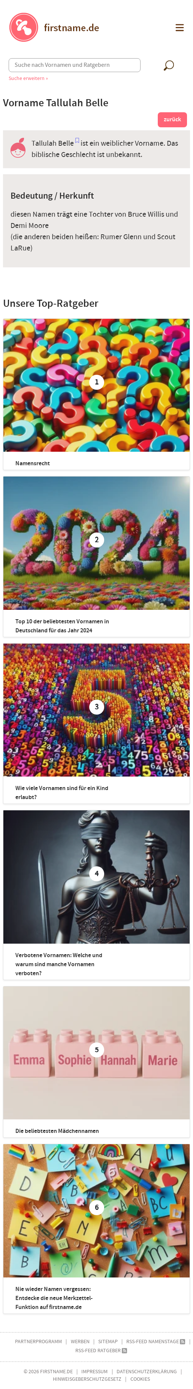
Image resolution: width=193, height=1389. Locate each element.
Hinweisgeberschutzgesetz (87, 1379)
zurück (172, 120)
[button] (179, 28)
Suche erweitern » (28, 78)
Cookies (140, 1379)
